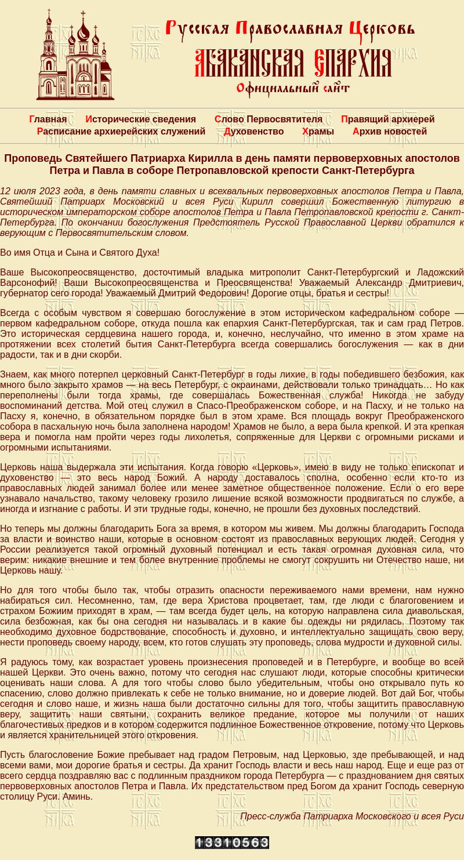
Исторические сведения (140, 119)
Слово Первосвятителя (268, 119)
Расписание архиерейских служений (121, 131)
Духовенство (254, 131)
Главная (48, 119)
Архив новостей (390, 131)
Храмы (318, 131)
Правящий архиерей (387, 119)
